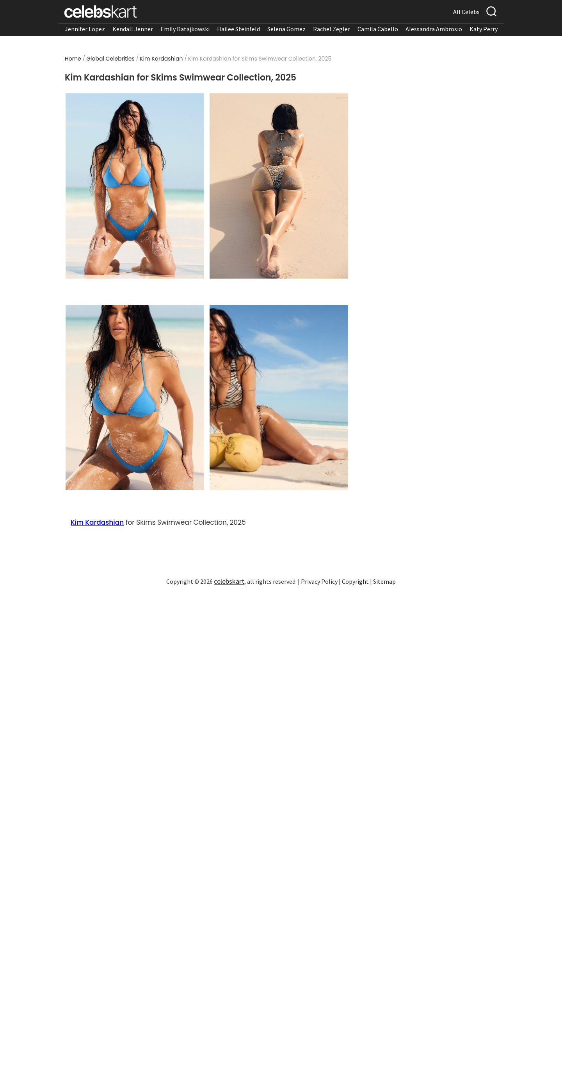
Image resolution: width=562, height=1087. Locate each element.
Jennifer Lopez (85, 29)
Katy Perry (484, 29)
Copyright (355, 581)
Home (73, 59)
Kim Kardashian (161, 59)
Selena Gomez (286, 29)
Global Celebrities (110, 59)
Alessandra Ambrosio (433, 29)
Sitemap (384, 581)
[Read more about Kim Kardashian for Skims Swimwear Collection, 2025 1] (135, 186)
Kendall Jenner (132, 29)
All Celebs (466, 12)
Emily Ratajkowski (185, 29)
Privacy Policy (319, 581)
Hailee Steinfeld (238, 29)
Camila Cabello (377, 29)
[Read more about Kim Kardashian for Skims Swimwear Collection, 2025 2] (279, 186)
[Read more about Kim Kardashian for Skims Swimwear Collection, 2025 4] (279, 397)
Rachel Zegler (331, 29)
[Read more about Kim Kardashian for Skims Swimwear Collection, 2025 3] (135, 397)
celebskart (229, 581)
